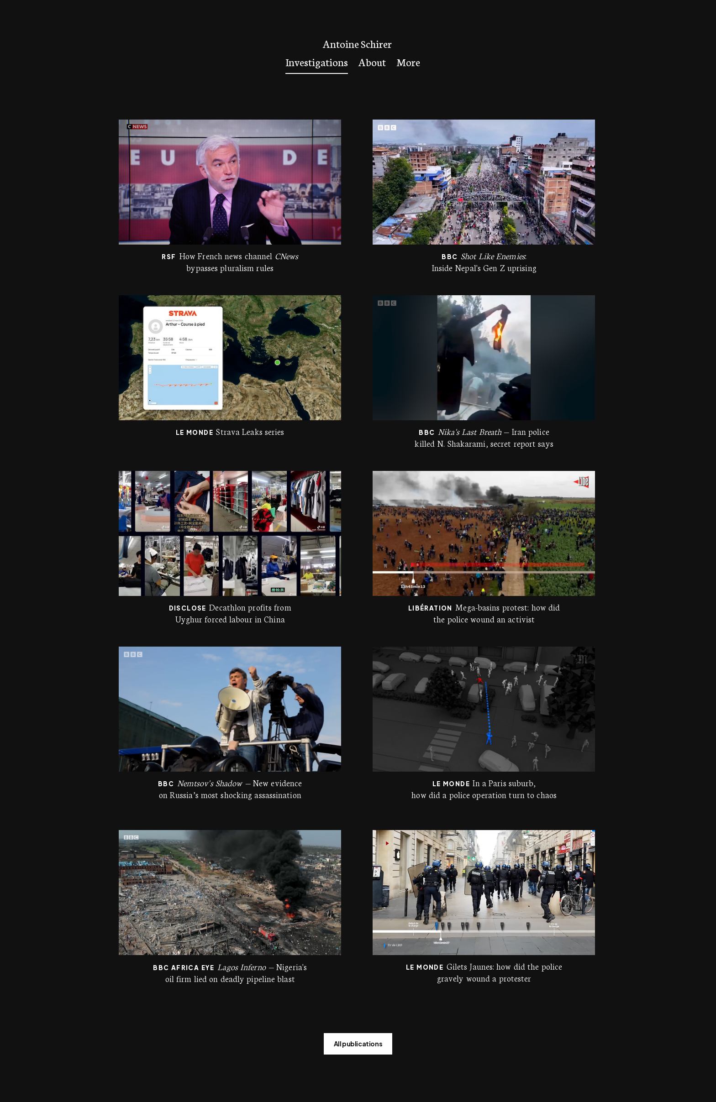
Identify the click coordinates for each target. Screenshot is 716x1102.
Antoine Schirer (357, 44)
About (372, 61)
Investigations (316, 61)
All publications (358, 1043)
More (408, 61)
